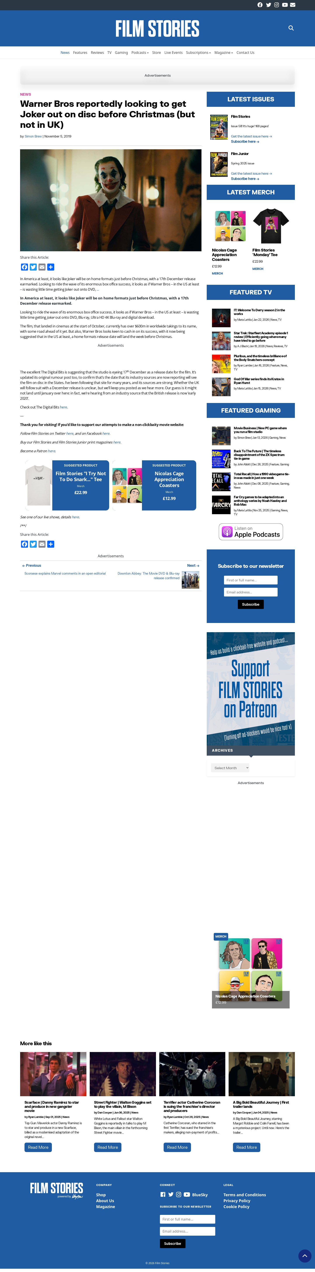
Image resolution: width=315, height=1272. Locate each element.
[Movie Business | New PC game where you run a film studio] (221, 439)
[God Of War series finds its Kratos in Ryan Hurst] (221, 390)
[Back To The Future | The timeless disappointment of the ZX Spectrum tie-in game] (221, 462)
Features (80, 55)
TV (109, 55)
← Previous (31, 569)
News (65, 55)
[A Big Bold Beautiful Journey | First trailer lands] (262, 1077)
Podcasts (138, 55)
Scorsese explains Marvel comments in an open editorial (65, 577)
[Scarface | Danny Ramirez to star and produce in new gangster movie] (53, 1077)
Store (156, 55)
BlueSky (200, 1198)
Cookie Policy (237, 1209)
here (63, 410)
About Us (105, 1204)
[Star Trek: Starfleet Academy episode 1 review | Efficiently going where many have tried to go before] (221, 344)
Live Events (173, 55)
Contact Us (245, 55)
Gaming (121, 55)
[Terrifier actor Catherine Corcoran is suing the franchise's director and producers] (192, 1077)
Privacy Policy (237, 1204)
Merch (80, 489)
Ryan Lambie (244, 368)
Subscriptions (197, 55)
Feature (275, 368)
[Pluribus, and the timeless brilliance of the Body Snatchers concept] (221, 367)
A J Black (242, 349)
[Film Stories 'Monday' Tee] (271, 229)
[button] (291, 30)
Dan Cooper (105, 1115)
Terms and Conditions (245, 1198)
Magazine (222, 55)
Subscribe (250, 607)
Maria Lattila (244, 322)
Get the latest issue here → (251, 139)
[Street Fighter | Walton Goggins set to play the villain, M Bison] (123, 1077)
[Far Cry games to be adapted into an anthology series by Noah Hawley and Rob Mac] (221, 508)
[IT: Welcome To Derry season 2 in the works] (221, 321)
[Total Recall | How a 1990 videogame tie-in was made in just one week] (221, 485)
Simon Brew (34, 139)
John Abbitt (244, 467)
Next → (193, 569)
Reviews (97, 55)
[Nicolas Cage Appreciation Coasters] (127, 489)
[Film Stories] (38, 489)
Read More (38, 1150)
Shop (101, 1198)
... (98, 292)
